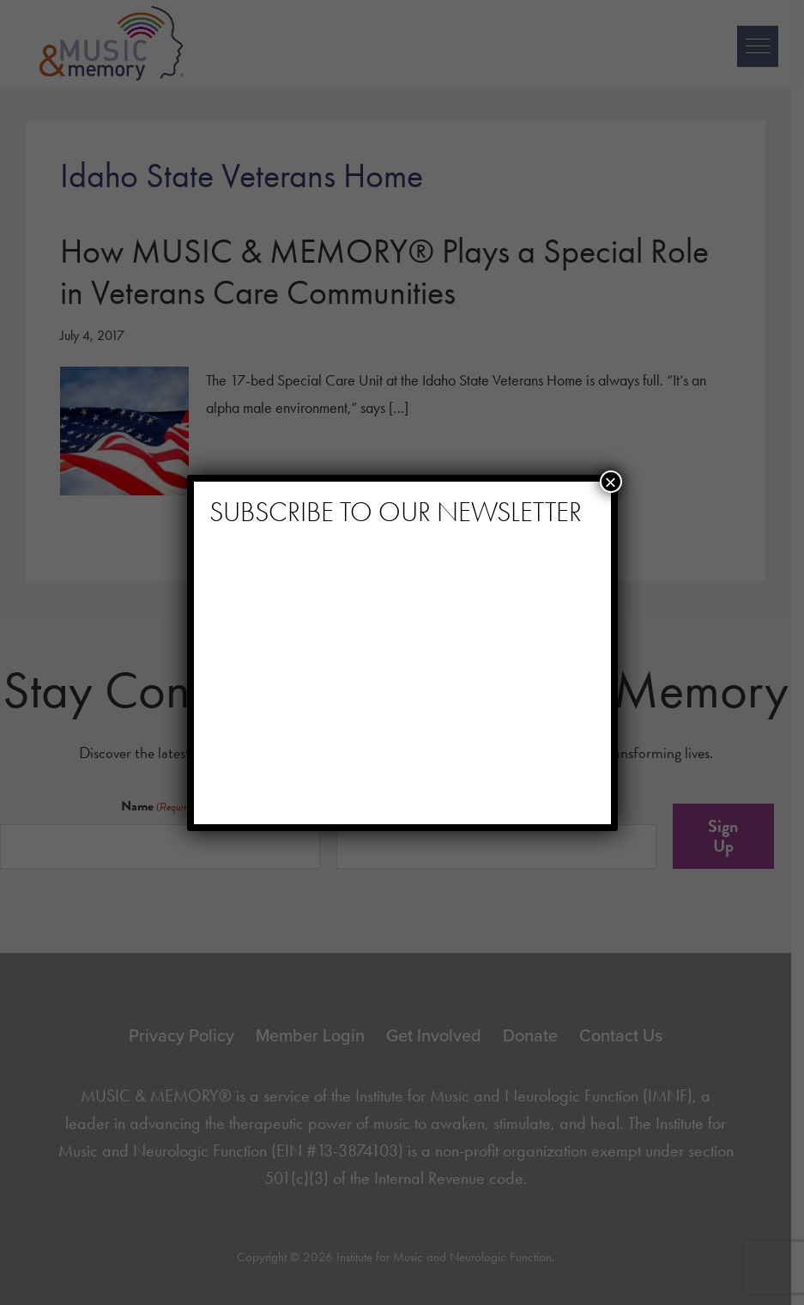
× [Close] (610, 481)
